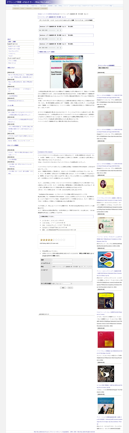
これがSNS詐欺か (13, 96)
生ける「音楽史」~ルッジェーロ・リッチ (19, 140)
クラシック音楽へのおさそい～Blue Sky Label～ (29, 2)
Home (39, 14)
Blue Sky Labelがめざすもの (41, 431)
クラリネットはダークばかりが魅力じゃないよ (20, 136)
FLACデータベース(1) (14, 46)
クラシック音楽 (12, 60)
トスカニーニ (11, 53)
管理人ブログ (11, 67)
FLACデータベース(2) (14, 48)
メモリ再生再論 (12, 159)
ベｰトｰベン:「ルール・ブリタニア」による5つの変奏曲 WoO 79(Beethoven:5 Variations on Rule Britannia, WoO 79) (109, 239)
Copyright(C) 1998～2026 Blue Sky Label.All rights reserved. (78, 431)
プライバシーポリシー (55, 431)
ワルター (10, 56)
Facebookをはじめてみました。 (16, 100)
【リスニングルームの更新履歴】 (106, 65)
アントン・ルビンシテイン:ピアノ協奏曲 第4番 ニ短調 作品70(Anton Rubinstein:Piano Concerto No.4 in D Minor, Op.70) (109, 273)
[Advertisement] (20, 23)
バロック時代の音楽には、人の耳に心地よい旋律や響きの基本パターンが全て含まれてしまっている (20, 129)
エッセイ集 (10, 105)
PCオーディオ (12, 63)
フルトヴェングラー (13, 51)
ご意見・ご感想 (12, 41)
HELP (9, 39)
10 (63, 240)
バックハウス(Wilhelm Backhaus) (49, 14)
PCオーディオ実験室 (13, 145)
